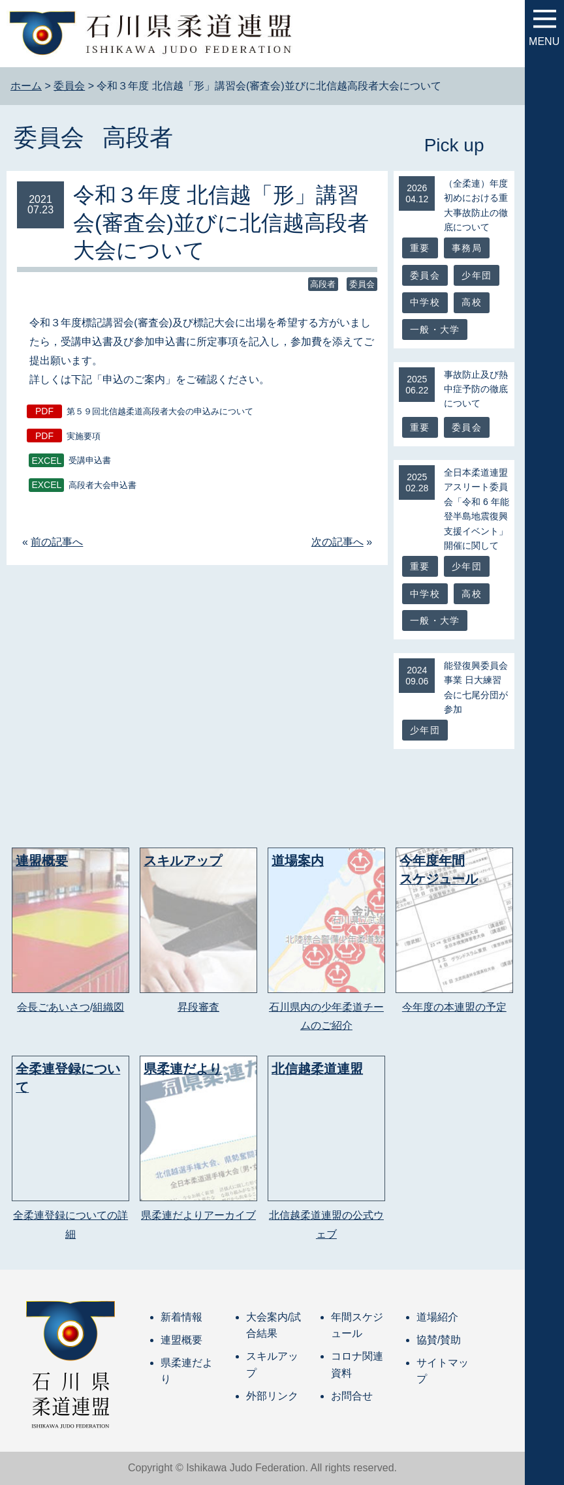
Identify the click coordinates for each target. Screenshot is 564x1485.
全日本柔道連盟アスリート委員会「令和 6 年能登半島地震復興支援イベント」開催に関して (476, 509)
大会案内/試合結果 (273, 1325)
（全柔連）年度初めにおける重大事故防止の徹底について (476, 205)
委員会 (49, 137)
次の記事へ (337, 541)
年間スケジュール (357, 1325)
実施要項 (84, 436)
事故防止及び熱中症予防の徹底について (476, 389)
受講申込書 (90, 461)
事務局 (467, 248)
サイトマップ (442, 1371)
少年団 (477, 275)
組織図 (108, 1007)
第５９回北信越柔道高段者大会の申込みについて (160, 411)
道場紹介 (437, 1317)
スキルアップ (272, 1365)
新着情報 (181, 1317)
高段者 (137, 137)
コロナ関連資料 (357, 1365)
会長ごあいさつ (53, 1007)
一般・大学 (435, 329)
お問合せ (352, 1395)
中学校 (425, 302)
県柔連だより (187, 1371)
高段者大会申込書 (102, 485)
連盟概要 (181, 1339)
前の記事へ (57, 541)
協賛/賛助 (438, 1339)
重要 (420, 248)
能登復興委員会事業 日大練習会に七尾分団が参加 (476, 687)
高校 (471, 302)
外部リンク (272, 1395)
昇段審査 (198, 1007)
